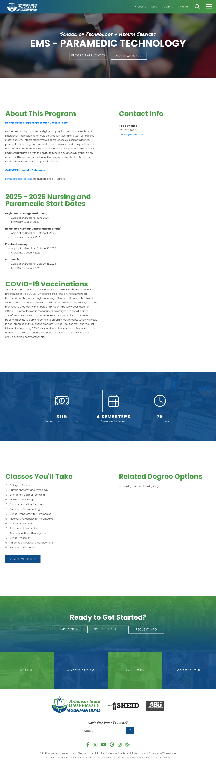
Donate (168, 6)
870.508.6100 (107, 757)
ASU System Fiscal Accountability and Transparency (145, 757)
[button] (88, 56)
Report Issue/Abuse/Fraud (163, 752)
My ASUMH (183, 6)
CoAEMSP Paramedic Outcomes (25, 170)
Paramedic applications (19, 178)
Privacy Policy (139, 752)
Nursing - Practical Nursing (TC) (141, 486)
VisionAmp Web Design (117, 752)
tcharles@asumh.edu (131, 134)
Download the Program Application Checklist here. (37, 122)
